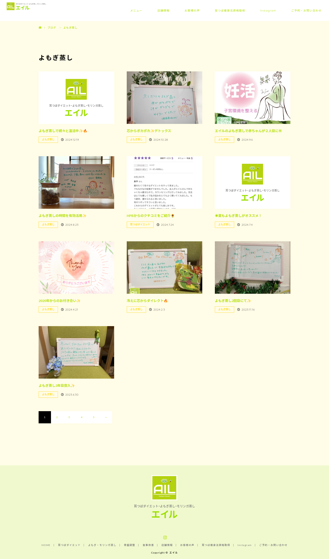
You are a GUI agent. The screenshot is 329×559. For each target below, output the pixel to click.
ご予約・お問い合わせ (306, 10)
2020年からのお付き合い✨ (60, 301)
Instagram (268, 10)
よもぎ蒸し (48, 139)
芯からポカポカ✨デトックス (149, 131)
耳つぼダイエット (140, 224)
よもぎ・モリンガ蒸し (102, 545)
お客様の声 (192, 10)
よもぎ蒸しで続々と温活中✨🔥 (63, 131)
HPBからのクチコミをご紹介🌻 (151, 216)
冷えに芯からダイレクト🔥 (147, 301)
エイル (173, 552)
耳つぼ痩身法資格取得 (230, 10)
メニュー (136, 10)
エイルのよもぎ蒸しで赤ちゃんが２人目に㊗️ (248, 131)
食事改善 (148, 545)
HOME (46, 545)
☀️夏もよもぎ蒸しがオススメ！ (238, 216)
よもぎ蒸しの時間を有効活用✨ (62, 216)
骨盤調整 (129, 545)
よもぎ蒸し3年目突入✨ (57, 385)
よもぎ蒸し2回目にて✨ (233, 301)
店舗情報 (163, 10)
